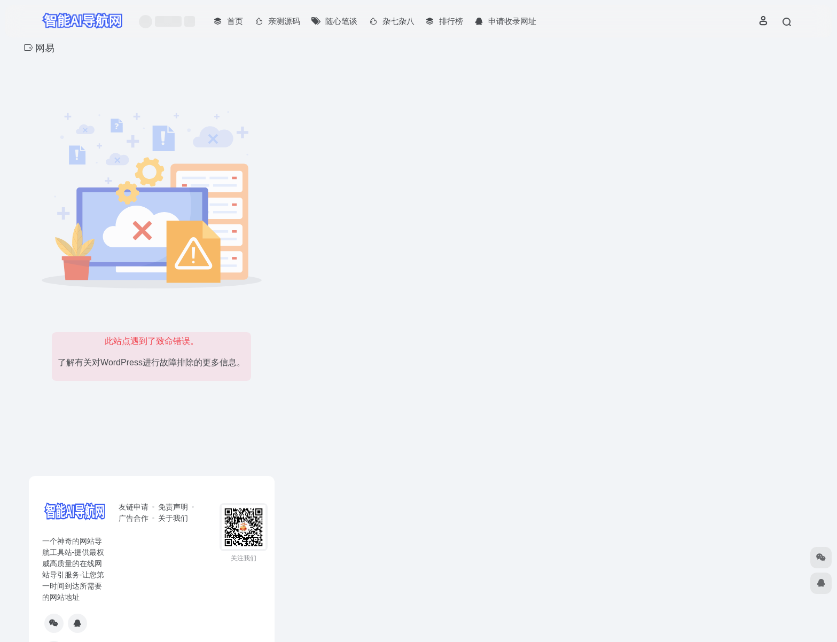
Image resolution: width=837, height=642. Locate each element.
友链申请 (133, 507)
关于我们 (173, 518)
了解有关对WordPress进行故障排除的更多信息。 (151, 362)
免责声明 (173, 507)
